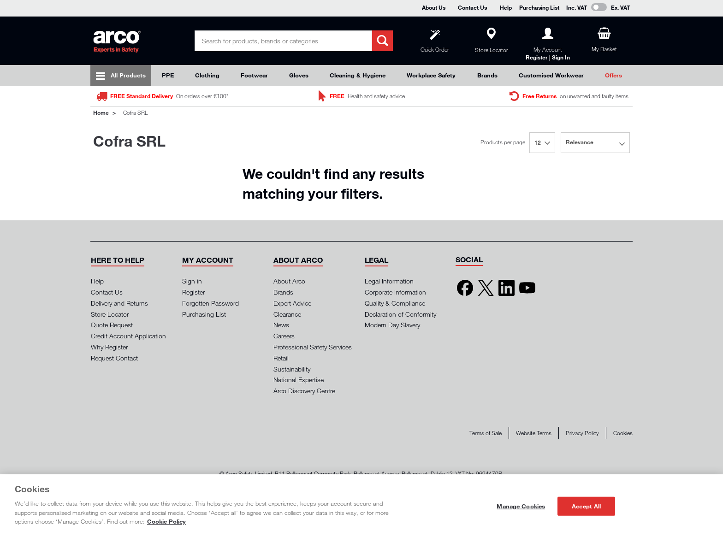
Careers (284, 336)
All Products (128, 75)
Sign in (192, 281)
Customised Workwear (551, 75)
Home (101, 112)
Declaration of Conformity (400, 314)
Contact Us (472, 7)
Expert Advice (292, 303)
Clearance (287, 314)
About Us (433, 7)
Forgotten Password (210, 303)
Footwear (254, 75)
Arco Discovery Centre (304, 391)
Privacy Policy (582, 433)
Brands (487, 75)
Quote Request (112, 325)
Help (506, 7)
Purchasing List (539, 7)
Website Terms (533, 433)
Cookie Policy (166, 521)
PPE (168, 75)
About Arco (289, 281)
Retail (281, 358)
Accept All (586, 505)
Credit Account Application (128, 336)
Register (193, 292)
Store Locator (110, 314)
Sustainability (291, 369)
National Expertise (298, 380)
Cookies (623, 433)
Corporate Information (395, 292)
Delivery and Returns (119, 303)
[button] (117, 260)
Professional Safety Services (312, 347)
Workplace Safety (431, 75)
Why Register (109, 347)
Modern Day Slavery (392, 325)
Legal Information (389, 281)
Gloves (298, 75)
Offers (613, 75)
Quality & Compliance (395, 303)
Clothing (207, 75)
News (281, 325)
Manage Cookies (521, 505)
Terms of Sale (485, 433)
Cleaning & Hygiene (357, 75)
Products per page (502, 142)
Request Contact (114, 358)
